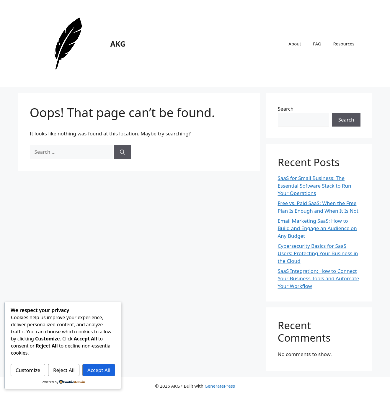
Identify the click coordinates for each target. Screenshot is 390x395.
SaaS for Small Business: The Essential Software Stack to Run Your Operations (314, 185)
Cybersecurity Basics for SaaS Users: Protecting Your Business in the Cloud (318, 253)
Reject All (64, 370)
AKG (118, 44)
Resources (343, 44)
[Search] (122, 152)
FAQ (317, 44)
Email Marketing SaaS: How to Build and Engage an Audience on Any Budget (317, 228)
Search (286, 108)
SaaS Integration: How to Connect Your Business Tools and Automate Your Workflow (318, 278)
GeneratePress (220, 386)
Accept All (98, 370)
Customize (28, 370)
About (294, 44)
